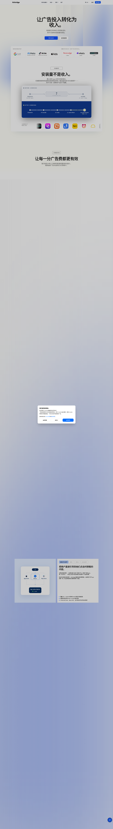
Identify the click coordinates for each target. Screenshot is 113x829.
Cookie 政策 (47, 416)
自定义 (56, 420)
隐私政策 (53, 416)
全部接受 (68, 420)
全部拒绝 (45, 420)
